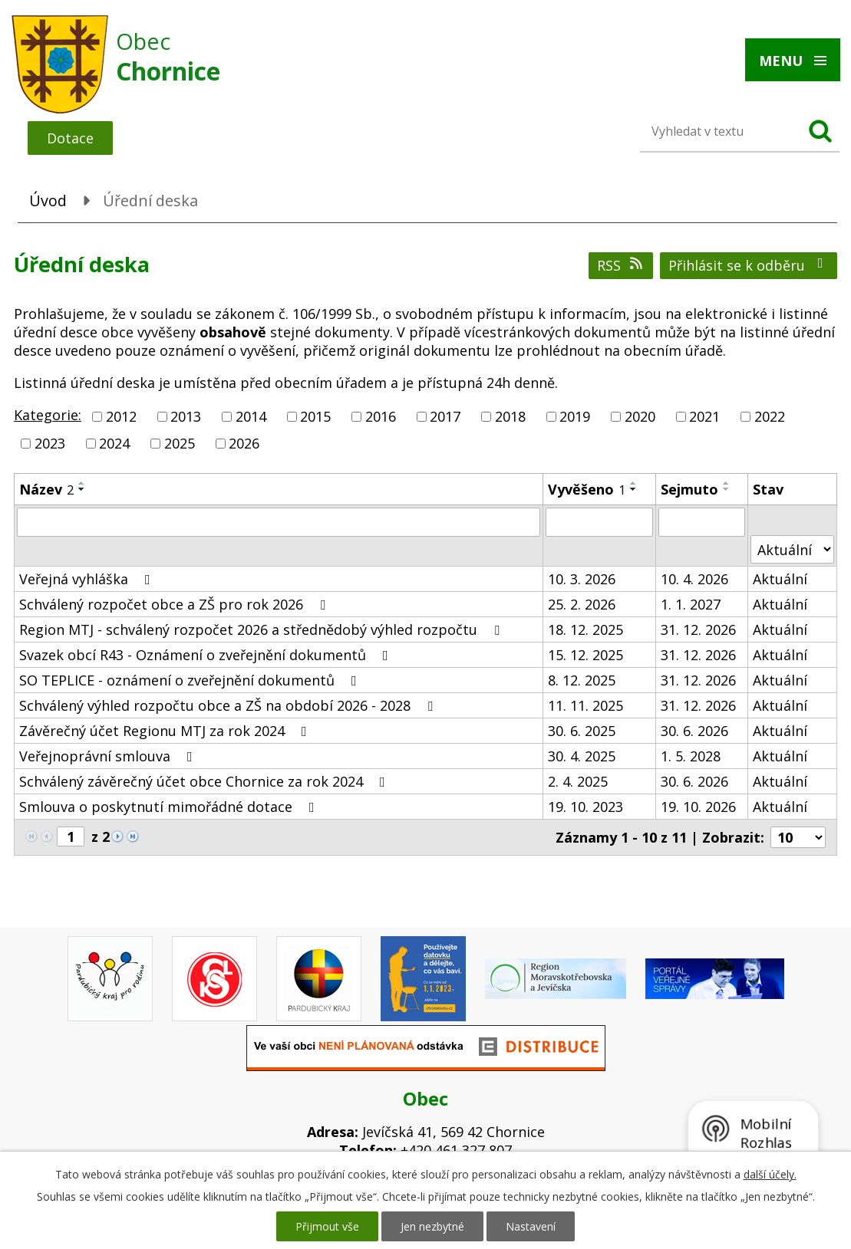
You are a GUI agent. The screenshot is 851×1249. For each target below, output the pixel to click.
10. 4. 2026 (694, 579)
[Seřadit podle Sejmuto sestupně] (726, 489)
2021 (704, 416)
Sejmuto (689, 489)
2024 (114, 443)
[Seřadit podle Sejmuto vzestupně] (726, 483)
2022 (769, 416)
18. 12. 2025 (585, 629)
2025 (179, 443)
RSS (621, 265)
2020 (640, 416)
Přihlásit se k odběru (749, 265)
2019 (574, 416)
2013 (185, 416)
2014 (251, 416)
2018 (510, 416)
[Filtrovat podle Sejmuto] (701, 522)
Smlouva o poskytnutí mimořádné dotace (170, 806)
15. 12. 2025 (585, 655)
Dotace (70, 138)
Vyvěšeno (586, 489)
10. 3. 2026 (581, 579)
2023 (50, 443)
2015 (315, 416)
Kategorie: (47, 415)
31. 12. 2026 (698, 629)
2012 (121, 416)
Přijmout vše (327, 1226)
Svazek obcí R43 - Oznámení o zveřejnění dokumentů (206, 655)
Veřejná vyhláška (88, 579)
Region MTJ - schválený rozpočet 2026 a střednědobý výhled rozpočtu (262, 629)
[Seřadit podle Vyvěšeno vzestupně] (633, 483)
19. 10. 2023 (585, 806)
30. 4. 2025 (581, 756)
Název (46, 489)
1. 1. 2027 (691, 604)
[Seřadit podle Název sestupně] (82, 489)
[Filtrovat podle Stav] (792, 549)
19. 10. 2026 (698, 806)
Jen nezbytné (432, 1226)
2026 (244, 443)
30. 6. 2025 (581, 730)
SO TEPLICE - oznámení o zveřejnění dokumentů (191, 680)
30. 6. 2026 (694, 730)
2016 (380, 416)
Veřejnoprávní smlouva (109, 756)
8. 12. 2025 (581, 680)
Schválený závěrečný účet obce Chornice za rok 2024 (205, 781)
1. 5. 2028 (691, 756)
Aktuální (780, 579)
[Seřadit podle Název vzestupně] (82, 483)
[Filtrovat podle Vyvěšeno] (599, 522)
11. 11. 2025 (585, 705)
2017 (445, 416)
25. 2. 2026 (581, 604)
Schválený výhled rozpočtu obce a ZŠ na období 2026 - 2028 (229, 705)
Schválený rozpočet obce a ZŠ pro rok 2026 (175, 604)
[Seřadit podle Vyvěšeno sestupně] (633, 489)
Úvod (48, 200)
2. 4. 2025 (578, 781)
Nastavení (531, 1226)
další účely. (770, 1174)
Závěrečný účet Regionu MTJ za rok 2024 (166, 730)
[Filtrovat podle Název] (278, 522)
